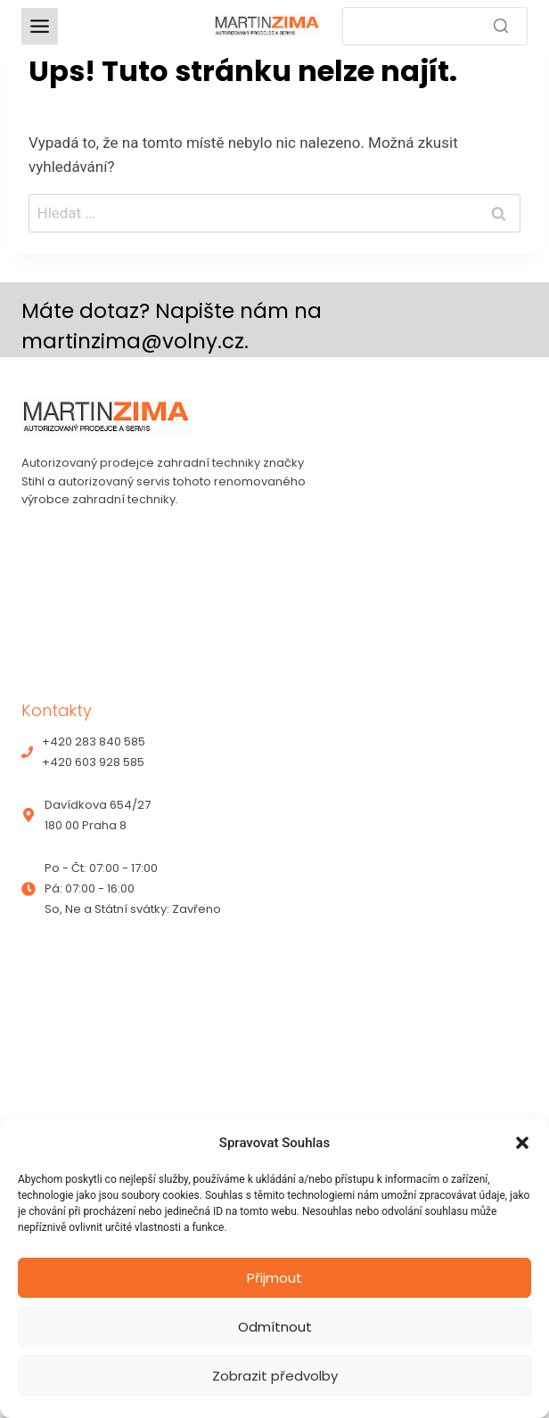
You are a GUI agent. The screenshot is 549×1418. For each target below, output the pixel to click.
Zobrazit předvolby (275, 1375)
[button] (522, 1143)
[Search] (435, 26)
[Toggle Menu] (39, 26)
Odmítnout (275, 1326)
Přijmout (274, 1277)
